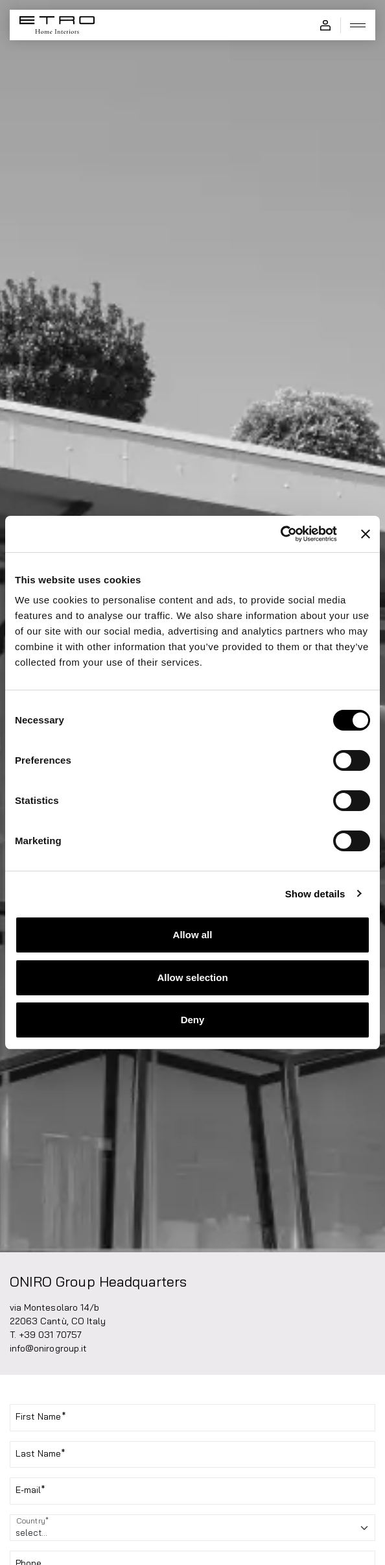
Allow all (193, 934)
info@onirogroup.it (48, 1348)
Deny (193, 1019)
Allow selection (192, 977)
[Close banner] (365, 534)
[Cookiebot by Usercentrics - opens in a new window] (280, 534)
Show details (315, 893)
